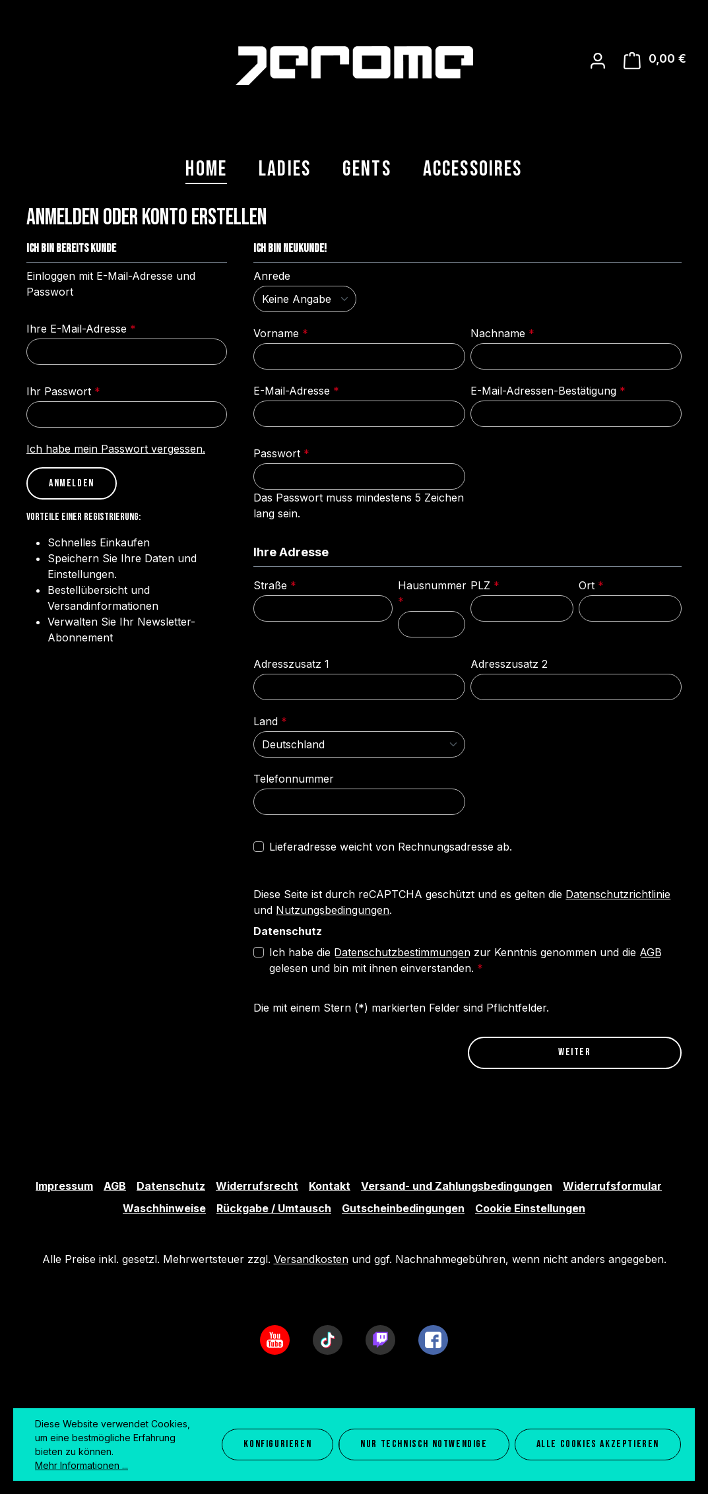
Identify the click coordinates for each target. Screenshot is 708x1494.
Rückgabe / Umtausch (273, 1208)
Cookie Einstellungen (530, 1208)
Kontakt (329, 1185)
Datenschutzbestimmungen (402, 952)
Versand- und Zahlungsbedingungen (456, 1185)
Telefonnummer (293, 778)
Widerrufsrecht (257, 1185)
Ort (591, 585)
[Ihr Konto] (598, 60)
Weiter (574, 1052)
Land (270, 721)
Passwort (281, 453)
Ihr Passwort (63, 391)
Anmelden (71, 483)
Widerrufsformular (612, 1185)
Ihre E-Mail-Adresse (81, 328)
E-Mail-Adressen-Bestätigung (548, 390)
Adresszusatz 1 (291, 663)
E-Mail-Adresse (296, 390)
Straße (274, 585)
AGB (650, 952)
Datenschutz (171, 1185)
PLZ (484, 585)
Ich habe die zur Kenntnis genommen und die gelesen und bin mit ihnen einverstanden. (465, 959)
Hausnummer (432, 593)
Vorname (280, 333)
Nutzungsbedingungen (332, 910)
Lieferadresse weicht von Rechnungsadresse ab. (390, 846)
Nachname (502, 333)
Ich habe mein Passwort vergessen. (115, 448)
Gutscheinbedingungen (403, 1208)
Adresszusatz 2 (509, 663)
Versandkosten (311, 1259)
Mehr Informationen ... (81, 1465)
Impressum (64, 1185)
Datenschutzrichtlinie (617, 894)
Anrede (271, 275)
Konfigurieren (277, 1444)
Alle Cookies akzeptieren (597, 1444)
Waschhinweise (164, 1208)
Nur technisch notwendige (423, 1444)
